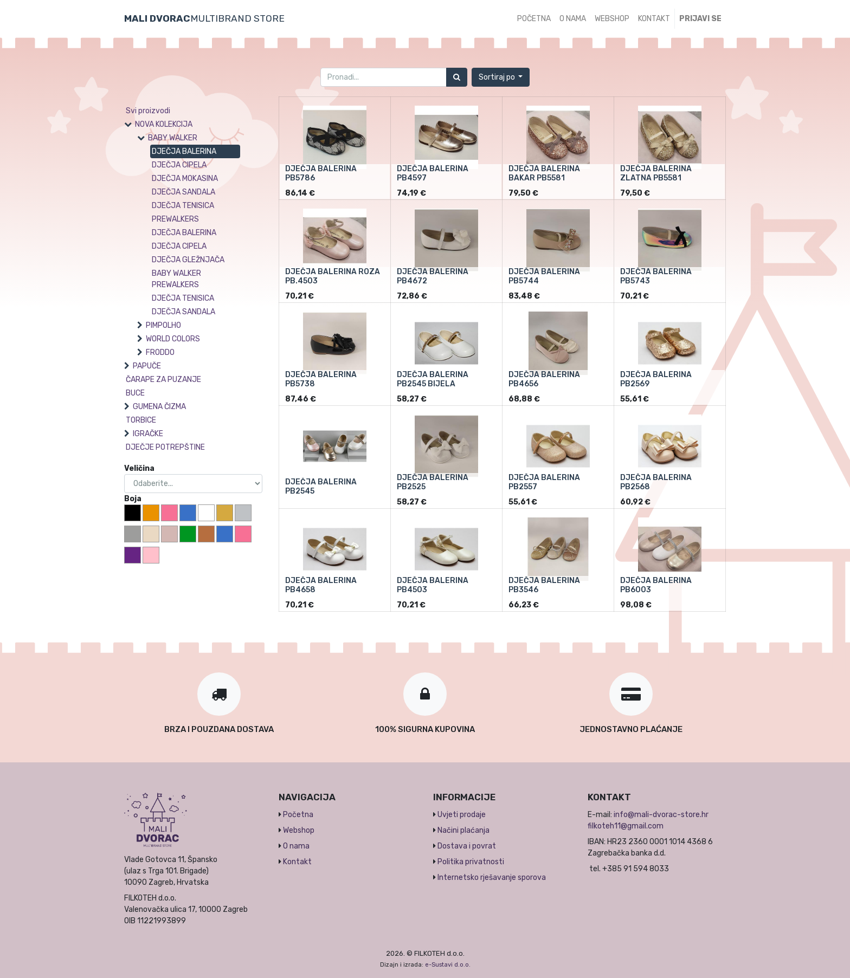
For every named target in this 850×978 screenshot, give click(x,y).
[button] (501, 77)
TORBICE (141, 420)
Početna (298, 814)
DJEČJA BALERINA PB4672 (432, 276)
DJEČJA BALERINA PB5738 (321, 379)
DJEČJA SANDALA (183, 192)
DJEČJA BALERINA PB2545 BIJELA (432, 379)
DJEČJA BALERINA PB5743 (656, 276)
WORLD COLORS (173, 339)
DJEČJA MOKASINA (185, 178)
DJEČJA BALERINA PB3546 (544, 585)
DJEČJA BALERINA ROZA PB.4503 (332, 276)
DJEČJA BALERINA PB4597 (432, 173)
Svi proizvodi (148, 110)
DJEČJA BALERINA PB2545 (321, 486)
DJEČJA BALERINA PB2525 (432, 482)
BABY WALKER (172, 138)
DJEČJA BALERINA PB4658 (321, 585)
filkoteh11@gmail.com (626, 826)
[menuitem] (534, 19)
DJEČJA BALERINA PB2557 (544, 482)
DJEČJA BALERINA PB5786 (321, 173)
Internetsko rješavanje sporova (491, 877)
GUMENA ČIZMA (159, 406)
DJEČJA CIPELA (179, 165)
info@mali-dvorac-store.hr (661, 814)
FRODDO (160, 352)
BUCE (135, 393)
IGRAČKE (148, 433)
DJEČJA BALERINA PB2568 (656, 482)
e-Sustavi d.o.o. (448, 964)
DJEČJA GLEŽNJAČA (188, 259)
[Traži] (456, 77)
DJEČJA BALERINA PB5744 (544, 276)
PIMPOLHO (163, 325)
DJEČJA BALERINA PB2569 (656, 379)
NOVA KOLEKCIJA (163, 124)
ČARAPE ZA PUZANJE (163, 379)
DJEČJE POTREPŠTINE (165, 447)
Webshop (298, 830)
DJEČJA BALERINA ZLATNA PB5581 (656, 173)
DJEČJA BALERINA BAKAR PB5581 (544, 173)
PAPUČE (147, 366)
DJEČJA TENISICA (183, 205)
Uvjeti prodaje (461, 814)
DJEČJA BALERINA (184, 151)
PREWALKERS (175, 219)
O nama (296, 846)
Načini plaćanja (463, 830)
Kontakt (297, 861)
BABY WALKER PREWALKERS (176, 279)
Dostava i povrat (466, 846)
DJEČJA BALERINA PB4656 (544, 379)
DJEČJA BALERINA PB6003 (656, 585)
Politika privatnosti (470, 861)
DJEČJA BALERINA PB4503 (432, 585)
